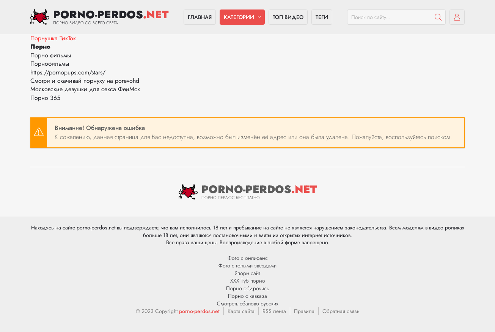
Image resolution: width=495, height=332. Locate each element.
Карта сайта (241, 311)
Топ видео (288, 17)
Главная (200, 17)
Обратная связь (341, 311)
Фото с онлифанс (248, 258)
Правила (304, 311)
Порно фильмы (50, 55)
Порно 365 (45, 97)
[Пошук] (438, 17)
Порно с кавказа (247, 296)
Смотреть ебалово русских (247, 303)
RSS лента (274, 311)
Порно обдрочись (247, 288)
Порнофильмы (49, 63)
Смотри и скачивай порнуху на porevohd (84, 80)
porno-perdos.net (199, 311)
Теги (322, 17)
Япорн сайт (247, 273)
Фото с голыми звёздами (247, 265)
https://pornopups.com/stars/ (67, 72)
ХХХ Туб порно (247, 281)
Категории (239, 17)
